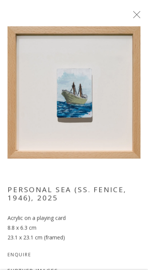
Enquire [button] (19, 257)
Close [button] (136, 16)
